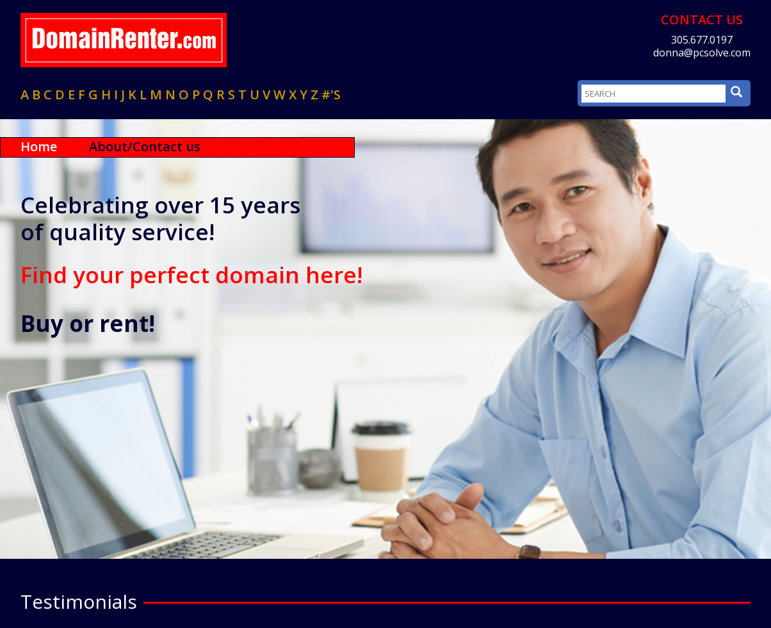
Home (38, 146)
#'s (331, 94)
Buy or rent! (87, 323)
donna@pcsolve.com (702, 52)
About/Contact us (144, 146)
